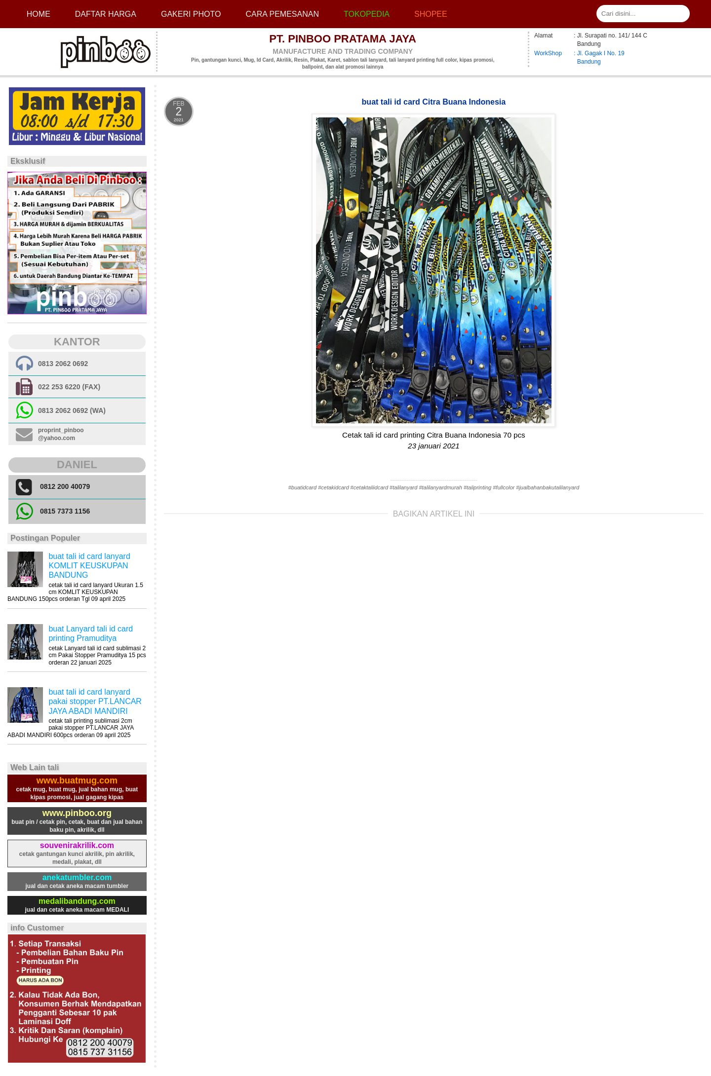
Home (38, 14)
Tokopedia (367, 14)
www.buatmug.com (77, 780)
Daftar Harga (105, 14)
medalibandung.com (77, 901)
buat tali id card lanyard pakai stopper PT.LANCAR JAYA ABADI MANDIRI (95, 701)
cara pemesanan (281, 14)
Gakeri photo (191, 14)
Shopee (430, 14)
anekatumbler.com (77, 877)
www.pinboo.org (77, 813)
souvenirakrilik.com (77, 845)
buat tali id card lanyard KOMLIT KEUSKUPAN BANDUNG (89, 565)
